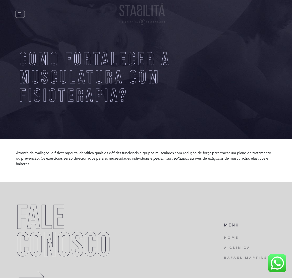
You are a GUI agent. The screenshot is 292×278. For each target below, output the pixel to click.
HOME (231, 237)
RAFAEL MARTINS (245, 258)
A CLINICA (237, 247)
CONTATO (43, 13)
